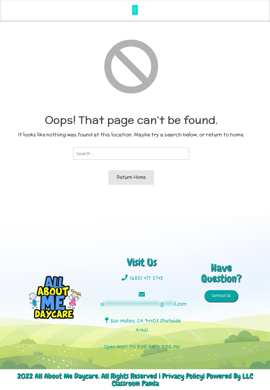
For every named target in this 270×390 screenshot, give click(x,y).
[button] (135, 10)
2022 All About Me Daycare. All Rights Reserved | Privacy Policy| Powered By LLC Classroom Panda (135, 379)
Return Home (131, 177)
